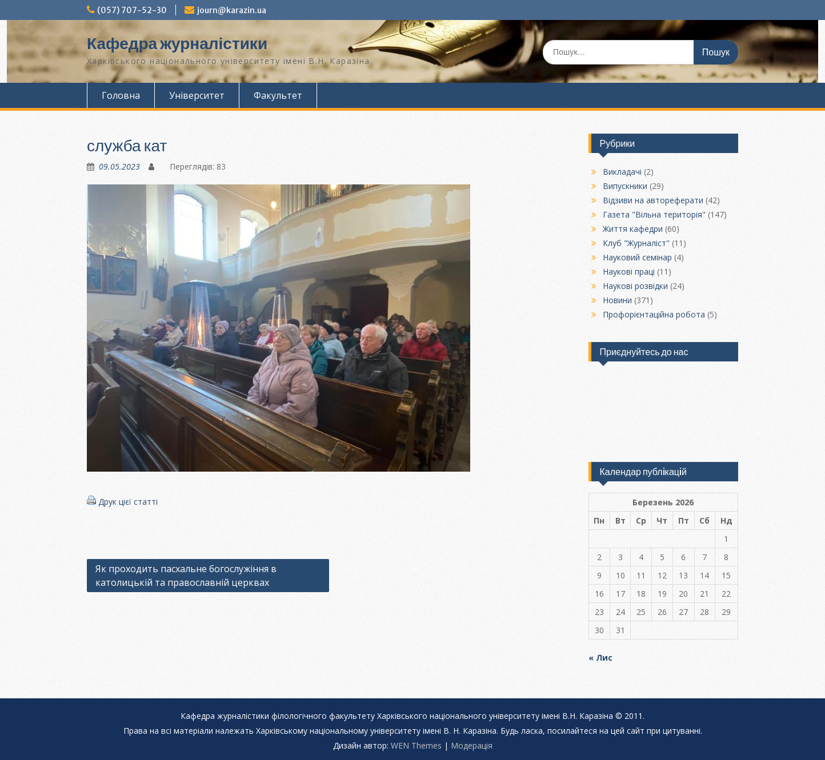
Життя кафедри (633, 228)
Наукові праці (629, 271)
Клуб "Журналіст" (636, 243)
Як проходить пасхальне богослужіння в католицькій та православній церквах (186, 575)
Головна (121, 95)
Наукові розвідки (635, 285)
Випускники (625, 185)
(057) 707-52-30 (132, 10)
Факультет (278, 95)
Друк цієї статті (128, 501)
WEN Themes (416, 745)
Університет (197, 95)
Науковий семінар (637, 257)
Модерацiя (471, 745)
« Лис (600, 657)
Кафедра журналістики (177, 43)
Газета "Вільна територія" (654, 214)
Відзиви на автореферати (653, 200)
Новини (617, 300)
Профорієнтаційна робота (654, 314)
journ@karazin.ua (231, 10)
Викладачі (622, 171)
